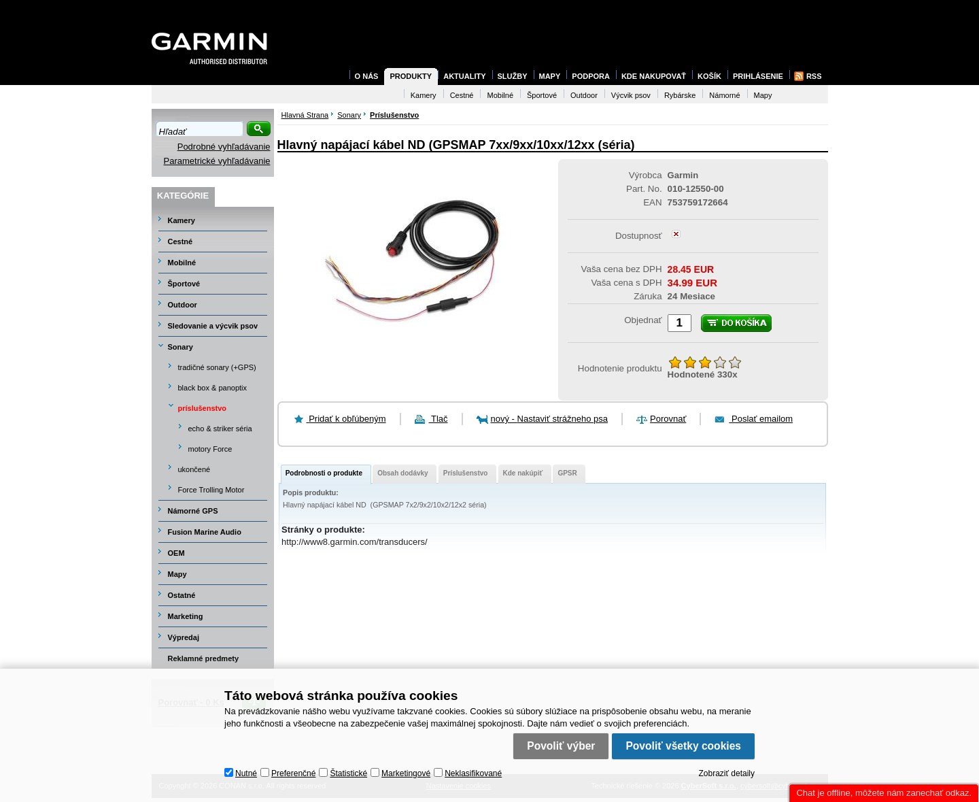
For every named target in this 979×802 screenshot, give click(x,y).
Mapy (177, 574)
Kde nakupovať (653, 76)
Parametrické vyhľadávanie (217, 161)
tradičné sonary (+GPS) (217, 367)
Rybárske (679, 95)
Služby (513, 76)
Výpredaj (183, 637)
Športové (184, 284)
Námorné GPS (193, 511)
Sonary (180, 347)
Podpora (591, 76)
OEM (176, 553)
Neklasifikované (473, 773)
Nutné (246, 773)
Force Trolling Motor (211, 490)
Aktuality (464, 76)
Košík (709, 76)
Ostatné (182, 595)
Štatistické (348, 773)
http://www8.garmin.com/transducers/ (354, 542)
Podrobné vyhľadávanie (224, 146)
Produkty (411, 76)
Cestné (180, 241)
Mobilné (182, 262)
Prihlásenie (758, 76)
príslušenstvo (202, 408)
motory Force (210, 449)
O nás (367, 76)
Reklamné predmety (203, 658)
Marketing (185, 616)
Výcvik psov (631, 95)
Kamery (181, 220)
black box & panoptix (212, 388)
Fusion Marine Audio (204, 532)
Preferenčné (293, 773)
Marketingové (405, 773)
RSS (814, 76)
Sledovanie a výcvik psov (213, 326)
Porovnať (668, 419)
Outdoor (182, 305)
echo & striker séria (220, 428)
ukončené (194, 469)
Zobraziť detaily (726, 773)
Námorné (724, 95)
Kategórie (183, 195)
